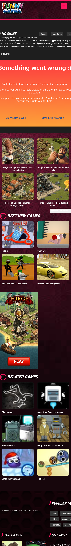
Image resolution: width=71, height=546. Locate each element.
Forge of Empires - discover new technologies (17, 168)
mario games (66, 513)
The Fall (41, 478)
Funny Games (56, 34)
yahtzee (55, 519)
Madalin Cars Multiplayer (48, 283)
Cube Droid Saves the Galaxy (50, 412)
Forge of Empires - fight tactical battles (53, 204)
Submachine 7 (8, 445)
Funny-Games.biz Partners (28, 510)
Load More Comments (60, 211)
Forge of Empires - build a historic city (53, 168)
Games (42, 34)
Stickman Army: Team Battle (14, 283)
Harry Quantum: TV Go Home (50, 445)
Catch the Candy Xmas (12, 478)
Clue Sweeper (8, 412)
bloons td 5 (56, 525)
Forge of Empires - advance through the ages (17, 204)
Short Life (41, 250)
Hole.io (5, 250)
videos (54, 513)
